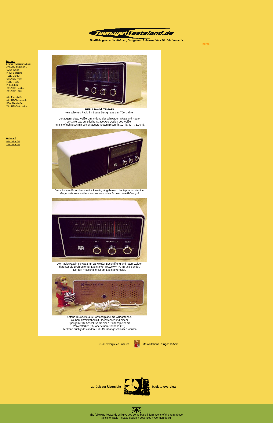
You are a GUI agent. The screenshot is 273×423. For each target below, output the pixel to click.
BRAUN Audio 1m (14, 103)
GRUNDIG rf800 (14, 91)
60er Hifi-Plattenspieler (16, 100)
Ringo (164, 344)
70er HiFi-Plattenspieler (17, 106)
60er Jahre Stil (13, 141)
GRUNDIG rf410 (14, 79)
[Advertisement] (136, 12)
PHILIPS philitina (14, 73)
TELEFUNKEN (13, 76)
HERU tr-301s (12, 82)
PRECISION (12, 85)
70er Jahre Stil (13, 144)
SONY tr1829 (12, 70)
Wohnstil (11, 138)
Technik (10, 61)
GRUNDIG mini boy (15, 88)
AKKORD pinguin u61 (16, 67)
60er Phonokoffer (14, 97)
